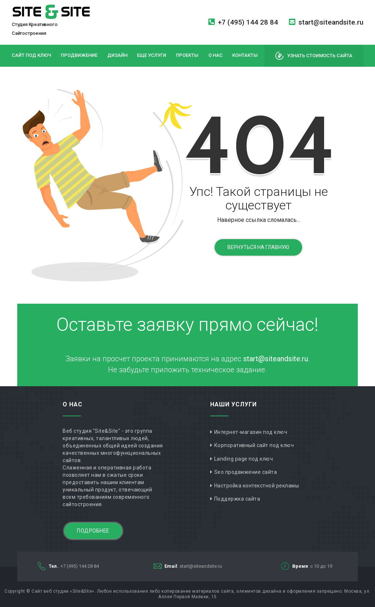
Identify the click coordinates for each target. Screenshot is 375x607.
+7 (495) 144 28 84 (243, 22)
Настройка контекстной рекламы (256, 486)
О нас (215, 55)
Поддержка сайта (237, 499)
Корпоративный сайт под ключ (254, 445)
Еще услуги (151, 55)
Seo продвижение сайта (245, 472)
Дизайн (117, 55)
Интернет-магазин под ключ (250, 432)
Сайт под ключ (31, 55)
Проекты (187, 55)
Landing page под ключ (243, 459)
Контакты (245, 55)
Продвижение (79, 55)
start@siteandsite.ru (326, 22)
